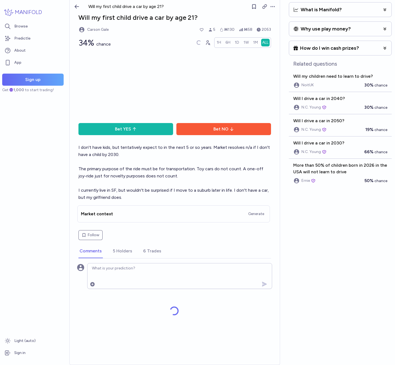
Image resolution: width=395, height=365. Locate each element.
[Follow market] (254, 6)
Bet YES (126, 129)
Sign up (33, 79)
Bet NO (223, 129)
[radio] (219, 42)
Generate (256, 213)
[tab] (90, 251)
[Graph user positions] (207, 42)
